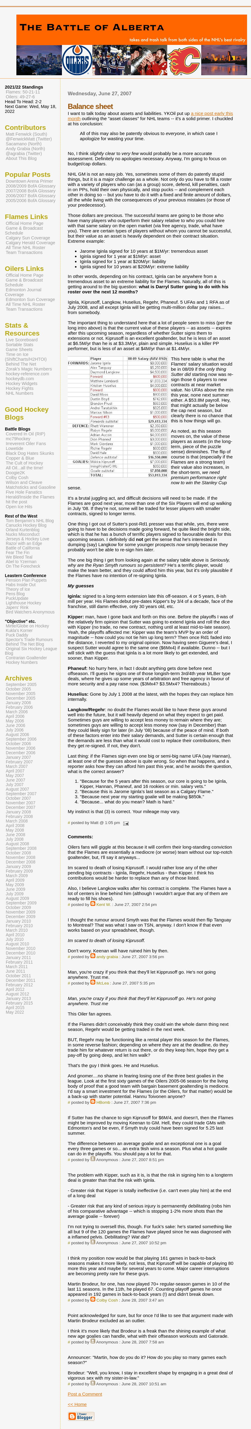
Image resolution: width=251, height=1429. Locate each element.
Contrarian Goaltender (26, 658)
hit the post (16, 501)
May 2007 (15, 775)
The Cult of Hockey (24, 463)
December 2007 (21, 807)
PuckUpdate (17, 598)
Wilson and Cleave (24, 482)
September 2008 (21, 848)
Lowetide (14, 448)
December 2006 (21, 753)
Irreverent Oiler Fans (26, 443)
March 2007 (17, 766)
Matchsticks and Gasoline (31, 487)
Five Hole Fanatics (24, 492)
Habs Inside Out (21, 585)
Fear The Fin (17, 552)
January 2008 (18, 812)
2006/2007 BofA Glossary (31, 195)
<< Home (77, 1404)
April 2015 (15, 1007)
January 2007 (18, 757)
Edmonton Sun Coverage (30, 299)
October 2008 (18, 853)
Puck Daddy (17, 635)
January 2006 (18, 703)
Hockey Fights (19, 388)
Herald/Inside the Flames (30, 497)
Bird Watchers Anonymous (30, 612)
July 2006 (15, 730)
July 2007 (15, 784)
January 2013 (18, 998)
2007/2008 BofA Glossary (31, 190)
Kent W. (104, 904)
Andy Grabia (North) (25, 148)
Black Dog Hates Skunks (30, 453)
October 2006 (18, 744)
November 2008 (21, 857)
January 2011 (18, 957)
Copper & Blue (20, 458)
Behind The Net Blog (25, 644)
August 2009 (17, 898)
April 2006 (15, 716)
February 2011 (19, 962)
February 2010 (19, 926)
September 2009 (21, 903)
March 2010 (17, 930)
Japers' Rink (17, 607)
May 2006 (15, 721)
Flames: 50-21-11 (23, 92)
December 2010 (21, 953)
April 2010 (15, 935)
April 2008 (15, 825)
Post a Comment (85, 1394)
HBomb (103, 1102)
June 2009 (15, 889)
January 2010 (18, 921)
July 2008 (15, 839)
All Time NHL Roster (25, 247)
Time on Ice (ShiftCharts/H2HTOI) (26, 357)
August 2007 (17, 789)
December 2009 (21, 916)
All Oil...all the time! (24, 467)
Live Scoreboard (22, 339)
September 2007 (21, 794)
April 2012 (15, 989)
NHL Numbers (19, 393)
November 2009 (21, 912)
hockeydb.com (20, 378)
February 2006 (19, 707)
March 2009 (17, 875)
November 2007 (21, 803)
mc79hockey (18, 438)
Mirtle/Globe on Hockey (27, 626)
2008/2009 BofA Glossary (31, 186)
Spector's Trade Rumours (29, 639)
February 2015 (19, 1003)
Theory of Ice (18, 589)
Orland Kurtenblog (22, 530)
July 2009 (15, 894)
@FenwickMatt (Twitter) (29, 139)
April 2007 (15, 771)
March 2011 (17, 966)
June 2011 (15, 971)
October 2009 (18, 907)
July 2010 (15, 939)
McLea (103, 983)
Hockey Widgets (21, 383)
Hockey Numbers (22, 662)
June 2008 (15, 835)
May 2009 (15, 885)
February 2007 (19, 762)
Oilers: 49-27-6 (20, 96)
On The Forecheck (23, 566)
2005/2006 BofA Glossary (31, 200)
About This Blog (21, 158)
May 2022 (15, 1012)
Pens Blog (15, 594)
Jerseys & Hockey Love (27, 539)
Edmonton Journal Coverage (23, 292)
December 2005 (21, 698)
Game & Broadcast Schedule (24, 230)
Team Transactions (24, 252)
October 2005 (18, 689)
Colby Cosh (107, 1300)
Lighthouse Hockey (23, 603)
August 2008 (17, 844)
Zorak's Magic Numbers (29, 369)
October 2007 (18, 798)
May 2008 (15, 830)
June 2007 (15, 780)
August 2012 (17, 994)
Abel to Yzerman (21, 561)
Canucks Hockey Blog (26, 525)
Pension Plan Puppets (26, 580)
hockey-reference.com (27, 373)
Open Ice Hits (19, 506)
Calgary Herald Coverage (30, 242)
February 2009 (19, 871)
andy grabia (107, 956)
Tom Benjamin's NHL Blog (30, 521)
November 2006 (21, 748)
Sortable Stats (19, 344)
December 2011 (21, 980)
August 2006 (17, 734)
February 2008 (19, 816)
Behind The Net (21, 364)
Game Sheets (19, 349)
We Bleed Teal (19, 557)
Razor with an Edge (24, 543)
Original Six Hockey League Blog (31, 651)
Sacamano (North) (24, 143)
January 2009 (18, 866)
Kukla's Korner (19, 630)
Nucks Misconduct (22, 534)
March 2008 (17, 821)
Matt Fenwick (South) (26, 134)
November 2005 (21, 693)
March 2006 (17, 712)
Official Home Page (24, 223)
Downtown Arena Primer (29, 181)
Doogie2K (15, 472)
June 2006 (15, 725)
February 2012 (19, 985)
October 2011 (18, 976)
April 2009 (15, 880)
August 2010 (17, 944)
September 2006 (21, 739)
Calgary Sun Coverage (28, 237)
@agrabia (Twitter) (24, 153)
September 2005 (21, 684)
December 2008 (21, 862)
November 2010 (21, 948)
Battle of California (23, 548)
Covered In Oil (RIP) (25, 433)
